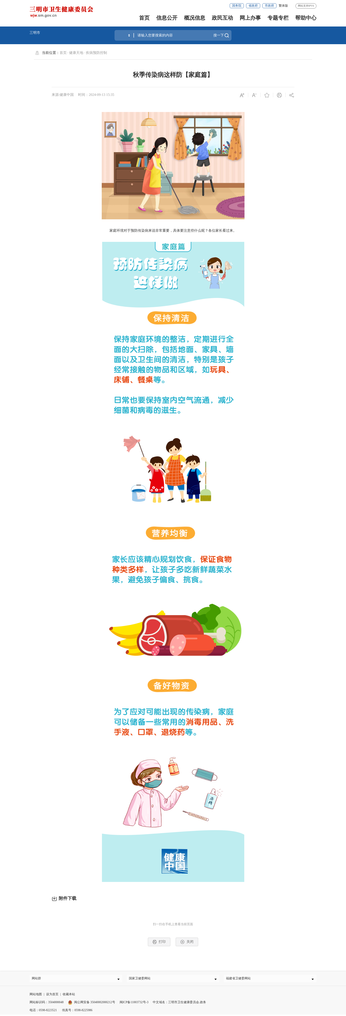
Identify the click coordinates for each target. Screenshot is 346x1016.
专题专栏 (278, 18)
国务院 (236, 5)
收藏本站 (69, 996)
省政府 (253, 5)
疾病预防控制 (96, 53)
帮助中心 (305, 18)
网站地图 (36, 996)
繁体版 (283, 5)
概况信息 (194, 18)
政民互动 (222, 18)
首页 (144, 18)
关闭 (187, 942)
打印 (159, 942)
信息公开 (166, 18)
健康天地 (76, 53)
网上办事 (250, 18)
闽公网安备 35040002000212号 (94, 1004)
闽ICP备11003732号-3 (134, 1004)
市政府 (269, 5)
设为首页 (52, 996)
